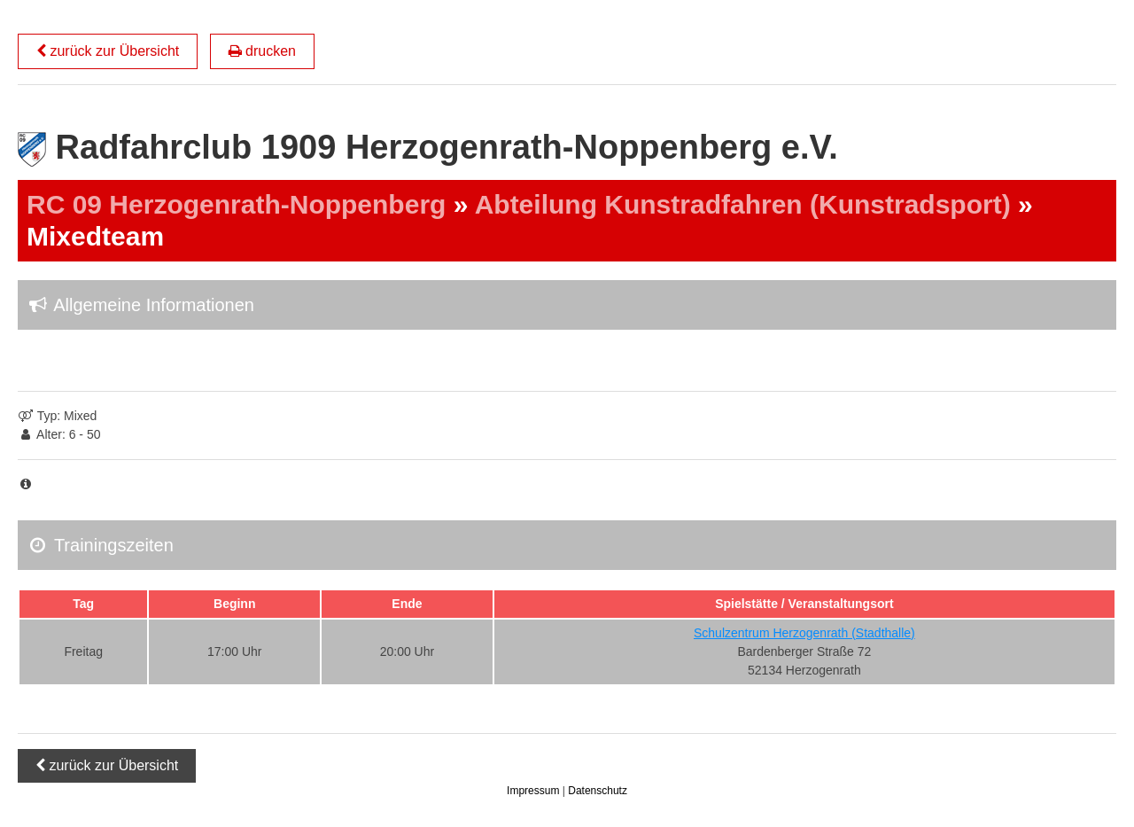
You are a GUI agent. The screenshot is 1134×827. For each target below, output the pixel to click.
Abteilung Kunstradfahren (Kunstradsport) (743, 204)
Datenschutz (597, 790)
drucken (262, 51)
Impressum (535, 790)
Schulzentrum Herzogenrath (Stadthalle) (804, 633)
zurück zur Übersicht (107, 51)
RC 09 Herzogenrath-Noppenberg (236, 204)
